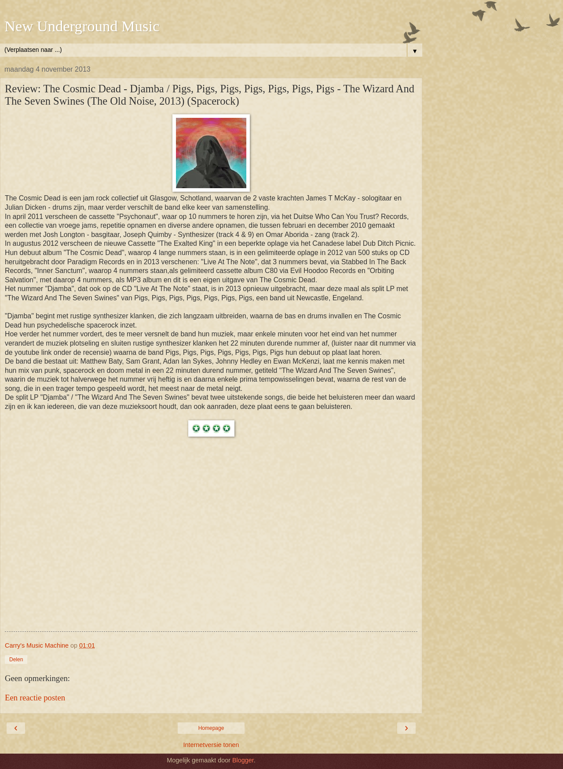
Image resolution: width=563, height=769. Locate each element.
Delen (16, 659)
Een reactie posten (35, 697)
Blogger (243, 760)
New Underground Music (81, 26)
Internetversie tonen (211, 744)
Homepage (211, 728)
